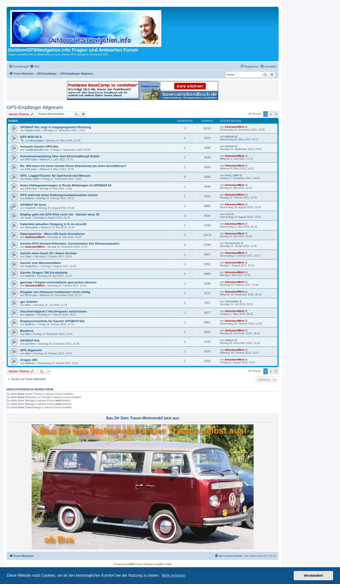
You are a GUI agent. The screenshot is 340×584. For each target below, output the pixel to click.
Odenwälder (232, 301)
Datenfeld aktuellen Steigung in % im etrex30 (53, 224)
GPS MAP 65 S (31, 137)
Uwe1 (28, 256)
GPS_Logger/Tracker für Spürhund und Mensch (55, 175)
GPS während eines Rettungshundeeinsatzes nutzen (59, 195)
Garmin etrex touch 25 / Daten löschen (48, 253)
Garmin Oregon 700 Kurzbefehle (44, 272)
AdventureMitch (234, 126)
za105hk (30, 343)
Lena (28, 217)
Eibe (27, 334)
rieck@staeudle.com (37, 149)
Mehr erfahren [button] (173, 575)
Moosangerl (36, 140)
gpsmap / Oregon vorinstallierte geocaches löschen (58, 282)
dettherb (229, 136)
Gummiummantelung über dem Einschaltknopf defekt (59, 156)
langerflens (31, 266)
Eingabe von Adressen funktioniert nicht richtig (55, 292)
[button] (276, 114)
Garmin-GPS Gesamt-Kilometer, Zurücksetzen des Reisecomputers (69, 243)
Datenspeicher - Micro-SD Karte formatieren (52, 234)
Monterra (26, 331)
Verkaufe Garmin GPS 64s (39, 146)
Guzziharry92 (232, 243)
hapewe (29, 314)
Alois (28, 304)
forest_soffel (32, 178)
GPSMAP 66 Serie (33, 204)
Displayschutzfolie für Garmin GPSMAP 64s (52, 321)
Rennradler (31, 227)
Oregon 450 (28, 360)
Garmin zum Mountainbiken (40, 263)
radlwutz (30, 363)
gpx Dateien (29, 301)
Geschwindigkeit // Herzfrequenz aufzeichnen (53, 311)
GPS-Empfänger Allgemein (35, 107)
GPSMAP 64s (30, 340)
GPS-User (31, 159)
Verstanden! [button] (313, 575)
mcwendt (30, 207)
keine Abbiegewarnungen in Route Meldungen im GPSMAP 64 (65, 185)
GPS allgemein (31, 350)
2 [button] (271, 114)
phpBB (130, 564)
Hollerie (29, 198)
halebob (29, 275)
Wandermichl (32, 130)
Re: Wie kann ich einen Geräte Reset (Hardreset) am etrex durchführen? (73, 166)
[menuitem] (34, 66)
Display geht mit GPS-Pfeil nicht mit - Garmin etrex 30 (59, 214)
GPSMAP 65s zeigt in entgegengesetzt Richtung (55, 127)
